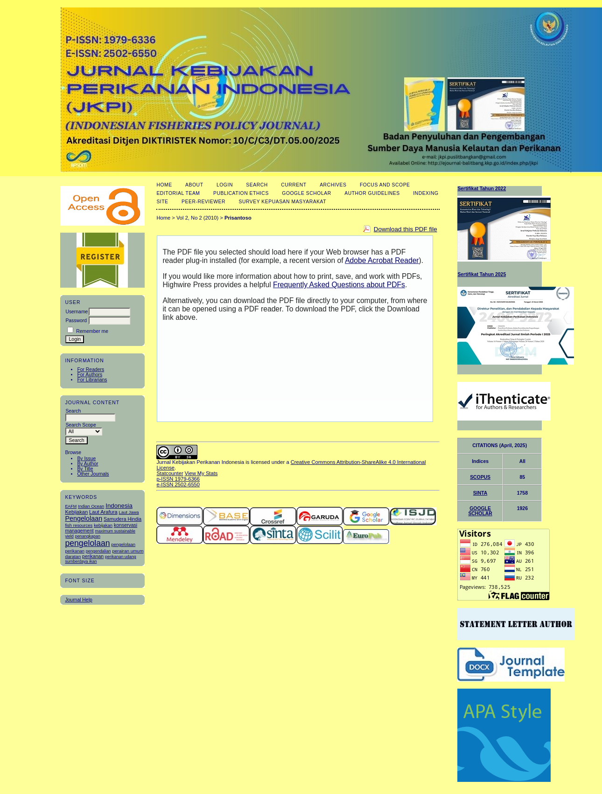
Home (164, 184)
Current (293, 184)
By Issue (86, 458)
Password (76, 320)
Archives (333, 184)
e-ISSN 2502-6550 (178, 484)
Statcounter (169, 473)
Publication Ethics (241, 193)
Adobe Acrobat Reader (382, 260)
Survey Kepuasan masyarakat (282, 201)
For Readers (90, 369)
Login (225, 184)
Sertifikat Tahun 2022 (481, 188)
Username (76, 311)
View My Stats (201, 473)
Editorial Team (178, 193)
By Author (87, 463)
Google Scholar (306, 193)
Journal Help (78, 599)
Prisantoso (238, 218)
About (194, 184)
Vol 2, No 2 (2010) (197, 218)
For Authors (89, 374)
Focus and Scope (385, 184)
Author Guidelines (372, 193)
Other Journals (93, 473)
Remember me (92, 331)
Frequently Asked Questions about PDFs (339, 285)
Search (256, 184)
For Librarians (92, 379)
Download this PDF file (405, 229)
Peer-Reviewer (203, 201)
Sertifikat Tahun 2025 (481, 274)
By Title (85, 468)
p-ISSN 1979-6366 (178, 479)
